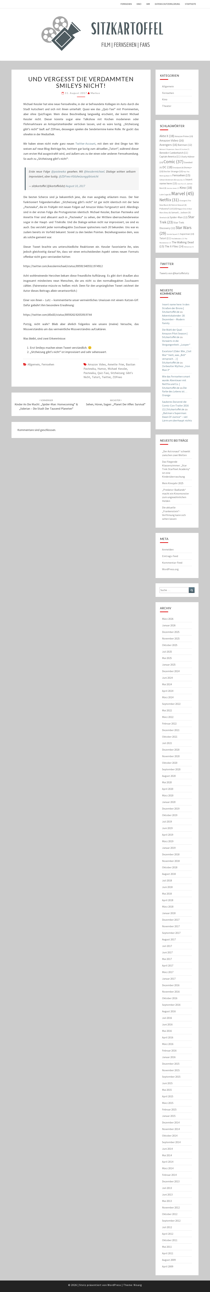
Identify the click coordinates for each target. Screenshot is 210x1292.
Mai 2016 (167, 1030)
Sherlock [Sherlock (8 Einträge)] (164, 217)
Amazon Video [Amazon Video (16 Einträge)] (171, 140)
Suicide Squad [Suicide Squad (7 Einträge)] (173, 234)
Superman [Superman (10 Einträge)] (187, 233)
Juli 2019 (167, 821)
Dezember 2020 (170, 749)
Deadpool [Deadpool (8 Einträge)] (178, 167)
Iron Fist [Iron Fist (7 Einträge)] (182, 184)
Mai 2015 (167, 1089)
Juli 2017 (167, 946)
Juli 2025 (167, 651)
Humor (101, 369)
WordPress (114, 1285)
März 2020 (167, 795)
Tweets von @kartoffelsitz (174, 273)
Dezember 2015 (170, 1063)
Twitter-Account (85, 143)
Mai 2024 (167, 684)
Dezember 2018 (170, 854)
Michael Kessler (117, 369)
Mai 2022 (167, 710)
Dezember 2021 (170, 730)
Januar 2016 (169, 1057)
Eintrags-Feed (170, 556)
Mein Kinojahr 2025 (172, 483)
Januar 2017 (169, 978)
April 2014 (167, 1161)
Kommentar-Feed (172, 562)
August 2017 (169, 939)
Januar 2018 (169, 913)
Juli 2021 (167, 743)
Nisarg (138, 1285)
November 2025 (171, 638)
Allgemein (34, 364)
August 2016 (169, 1011)
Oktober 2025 (169, 645)
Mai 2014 (167, 1155)
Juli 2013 (167, 1188)
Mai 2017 (167, 959)
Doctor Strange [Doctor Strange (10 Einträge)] (173, 171)
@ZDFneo (65, 176)
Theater (166, 106)
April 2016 (167, 1037)
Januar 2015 (169, 1115)
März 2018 (167, 906)
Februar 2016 (169, 1050)
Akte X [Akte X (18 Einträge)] (166, 136)
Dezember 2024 (170, 671)
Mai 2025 (167, 658)
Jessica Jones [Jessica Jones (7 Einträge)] (173, 188)
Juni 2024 (167, 677)
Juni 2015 (167, 1083)
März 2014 (167, 1168)
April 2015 (167, 1096)
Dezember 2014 (170, 1122)
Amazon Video (97, 364)
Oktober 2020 (169, 762)
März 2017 (167, 972)
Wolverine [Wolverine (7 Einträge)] (189, 247)
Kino (139, 3)
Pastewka (90, 373)
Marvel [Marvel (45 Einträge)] (182, 193)
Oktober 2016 (169, 998)
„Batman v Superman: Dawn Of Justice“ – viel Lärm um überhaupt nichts (177, 416)
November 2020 (171, 756)
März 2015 (167, 1103)
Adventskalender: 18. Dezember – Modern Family (173, 319)
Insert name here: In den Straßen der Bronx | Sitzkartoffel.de (175, 308)
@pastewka (58, 171)
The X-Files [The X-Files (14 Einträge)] (174, 246)
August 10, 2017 (75, 186)
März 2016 (167, 1044)
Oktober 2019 (169, 815)
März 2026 (167, 618)
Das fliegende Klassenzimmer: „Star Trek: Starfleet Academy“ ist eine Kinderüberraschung (176, 469)
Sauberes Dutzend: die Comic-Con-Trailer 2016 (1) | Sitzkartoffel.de (175, 405)
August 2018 (169, 874)
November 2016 (171, 991)
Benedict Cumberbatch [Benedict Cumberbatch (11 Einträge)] (173, 152)
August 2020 (169, 775)
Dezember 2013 (170, 1181)
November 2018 (171, 861)
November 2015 (171, 1070)
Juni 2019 (167, 828)
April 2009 (167, 1266)
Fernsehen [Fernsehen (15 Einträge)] (181, 175)
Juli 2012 (167, 1227)
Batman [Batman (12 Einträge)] (185, 144)
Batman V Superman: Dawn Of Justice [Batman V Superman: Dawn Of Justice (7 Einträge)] (174, 149)
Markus (95, 93)
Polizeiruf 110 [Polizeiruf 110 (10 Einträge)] (168, 208)
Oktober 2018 (169, 867)
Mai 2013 (167, 1201)
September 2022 (171, 703)
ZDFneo (117, 377)
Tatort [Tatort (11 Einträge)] (165, 238)
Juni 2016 (167, 1024)
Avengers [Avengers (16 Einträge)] (168, 145)
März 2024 (167, 697)
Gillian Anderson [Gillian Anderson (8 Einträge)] (167, 179)
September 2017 (171, 932)
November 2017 (171, 926)
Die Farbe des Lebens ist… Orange (174, 391)
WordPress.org (170, 569)
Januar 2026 (169, 625)
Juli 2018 (167, 880)
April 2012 (167, 1233)
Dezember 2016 (170, 985)
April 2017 (167, 965)
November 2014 (171, 1129)
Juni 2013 (167, 1194)
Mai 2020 (167, 782)
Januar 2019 (169, 847)
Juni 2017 (167, 952)
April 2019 (167, 834)
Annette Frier (116, 364)
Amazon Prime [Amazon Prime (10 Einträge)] (184, 136)
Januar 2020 (169, 802)
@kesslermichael (94, 171)
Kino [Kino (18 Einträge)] (186, 188)
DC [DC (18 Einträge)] (167, 167)
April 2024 (167, 690)
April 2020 (167, 788)
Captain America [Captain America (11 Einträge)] (169, 156)
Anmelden (168, 549)
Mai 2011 (167, 1246)
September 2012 (171, 1220)
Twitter (106, 377)
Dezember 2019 (170, 808)
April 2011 (167, 1253)
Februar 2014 (169, 1174)
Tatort (96, 377)
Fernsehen (126, 3)
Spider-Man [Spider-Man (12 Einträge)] (179, 217)
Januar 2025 (169, 664)
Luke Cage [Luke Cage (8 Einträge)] (165, 194)
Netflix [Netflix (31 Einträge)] (169, 199)
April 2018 (167, 900)
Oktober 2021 (169, 736)
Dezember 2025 (170, 632)
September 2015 (171, 1076)
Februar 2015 (169, 1109)
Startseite (190, 3)
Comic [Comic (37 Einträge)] (174, 161)
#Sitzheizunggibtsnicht (84, 176)
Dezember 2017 (170, 919)
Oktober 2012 (169, 1214)
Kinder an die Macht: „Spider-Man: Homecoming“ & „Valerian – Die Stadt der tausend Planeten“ (46, 404)
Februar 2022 (169, 723)
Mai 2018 (167, 893)
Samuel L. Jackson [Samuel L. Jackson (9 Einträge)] (181, 212)
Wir (148, 3)
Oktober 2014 (169, 1135)
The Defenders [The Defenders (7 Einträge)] (177, 239)
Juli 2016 (167, 1017)
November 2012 (171, 1207)
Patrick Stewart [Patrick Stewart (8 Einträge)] (179, 205)
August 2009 (169, 1259)
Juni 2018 (167, 887)
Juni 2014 (167, 1148)
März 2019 (167, 841)
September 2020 (171, 769)
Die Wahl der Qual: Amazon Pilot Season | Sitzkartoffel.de (175, 333)
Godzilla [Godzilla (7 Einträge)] (180, 180)
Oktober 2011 (169, 1240)
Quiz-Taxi (103, 373)
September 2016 (171, 1004)
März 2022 (167, 717)
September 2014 (171, 1142)
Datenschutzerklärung (167, 3)
